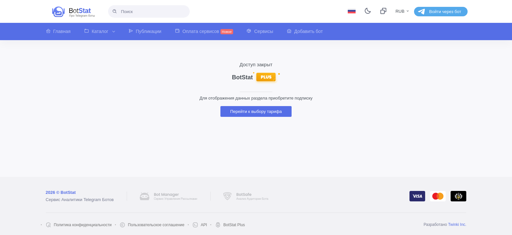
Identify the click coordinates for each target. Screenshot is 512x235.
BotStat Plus (234, 225)
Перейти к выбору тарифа (256, 111)
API (204, 225)
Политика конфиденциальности (83, 225)
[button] (61, 31)
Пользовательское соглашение (156, 225)
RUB (402, 11)
